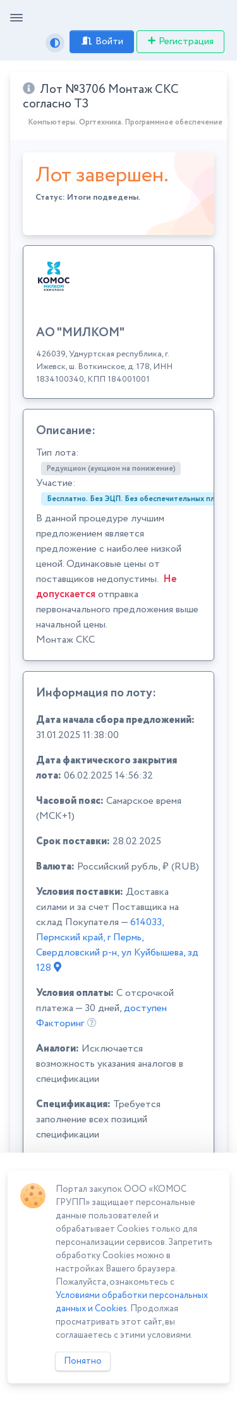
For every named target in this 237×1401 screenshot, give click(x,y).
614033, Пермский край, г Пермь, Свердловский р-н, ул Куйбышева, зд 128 (117, 945)
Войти (101, 41)
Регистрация (180, 41)
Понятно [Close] (83, 1361)
